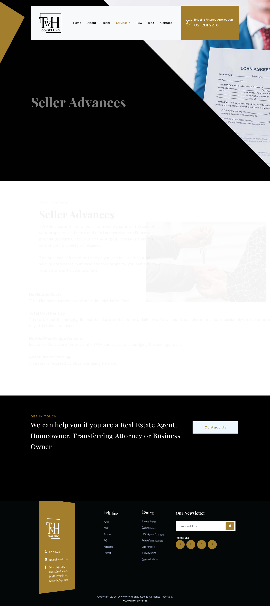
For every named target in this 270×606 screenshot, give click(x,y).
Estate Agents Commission (155, 534)
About (91, 23)
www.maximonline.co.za (135, 600)
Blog (151, 23)
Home (77, 23)
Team (106, 23)
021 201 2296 (206, 25)
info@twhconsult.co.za (58, 559)
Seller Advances (154, 547)
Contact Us (215, 427)
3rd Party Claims (154, 553)
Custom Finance (154, 527)
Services (110, 534)
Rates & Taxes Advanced (154, 540)
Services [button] (122, 23)
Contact (166, 23)
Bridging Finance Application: (213, 20)
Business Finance (154, 521)
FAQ (139, 23)
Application (111, 547)
